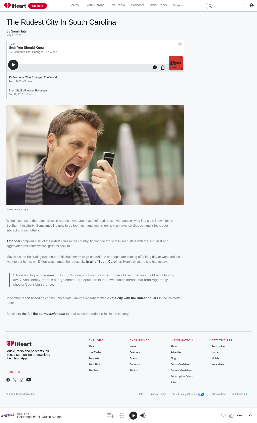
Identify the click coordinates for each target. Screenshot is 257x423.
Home (215, 352)
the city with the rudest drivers (135, 298)
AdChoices (240, 394)
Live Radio (117, 5)
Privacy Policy (157, 394)
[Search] (225, 6)
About (173, 346)
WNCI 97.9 (23, 413)
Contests (135, 364)
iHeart (92, 346)
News (133, 346)
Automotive (218, 346)
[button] (110, 415)
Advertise (175, 352)
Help (140, 394)
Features (135, 352)
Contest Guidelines (181, 370)
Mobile (215, 358)
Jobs (173, 382)
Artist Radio (158, 5)
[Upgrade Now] (37, 6)
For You (75, 5)
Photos (134, 370)
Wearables (218, 364)
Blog (173, 358)
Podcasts (137, 5)
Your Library (95, 5)
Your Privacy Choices (188, 394)
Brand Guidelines (180, 364)
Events (134, 358)
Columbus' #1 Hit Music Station (39, 417)
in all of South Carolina (103, 261)
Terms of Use (218, 394)
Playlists (93, 370)
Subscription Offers (181, 376)
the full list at (32, 313)
